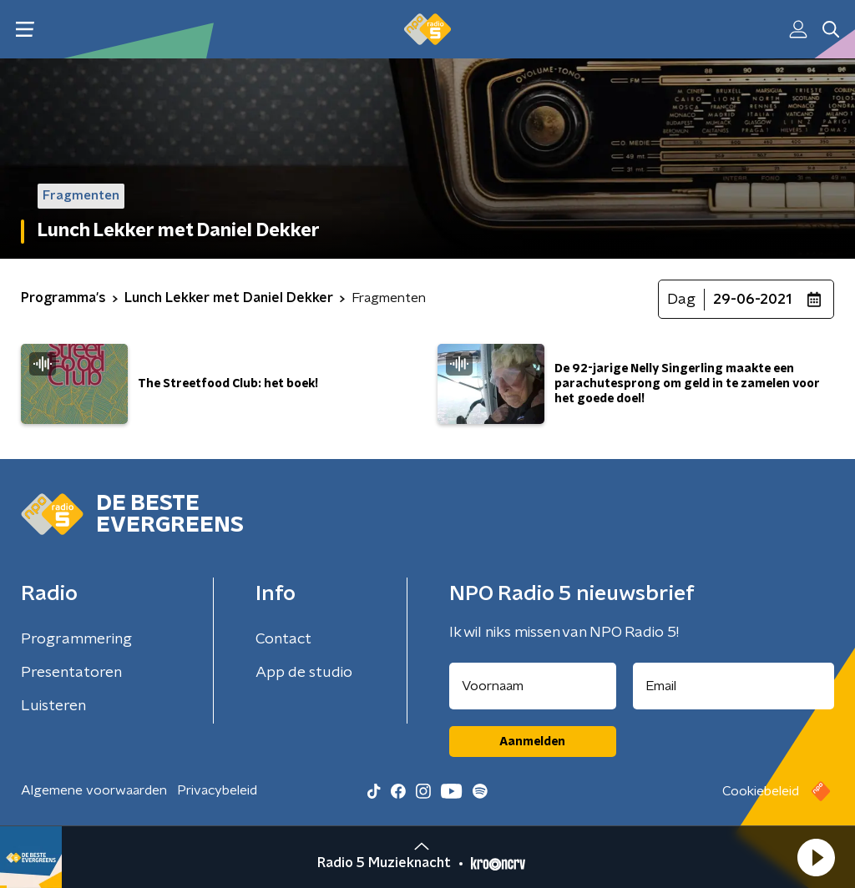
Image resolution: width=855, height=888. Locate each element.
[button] (815, 857)
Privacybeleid (217, 790)
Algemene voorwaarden (94, 790)
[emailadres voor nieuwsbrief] (734, 686)
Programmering (76, 639)
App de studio (303, 672)
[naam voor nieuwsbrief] (532, 686)
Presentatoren (71, 672)
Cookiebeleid (760, 791)
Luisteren (53, 706)
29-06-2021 (752, 299)
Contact (283, 639)
